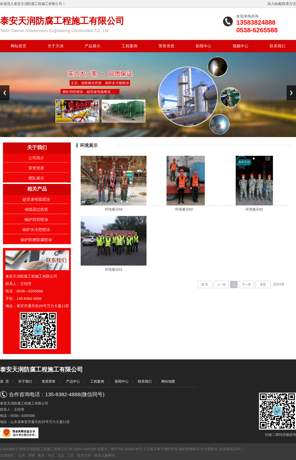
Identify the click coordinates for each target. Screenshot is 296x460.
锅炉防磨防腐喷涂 (36, 240)
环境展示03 (184, 209)
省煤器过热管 (36, 209)
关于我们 (25, 381)
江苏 (70, 455)
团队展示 (36, 178)
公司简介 (36, 158)
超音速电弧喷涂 (36, 199)
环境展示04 (114, 209)
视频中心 (240, 46)
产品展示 (92, 46)
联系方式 (289, 4)
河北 (51, 455)
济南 (31, 455)
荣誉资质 (166, 46)
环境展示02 (254, 209)
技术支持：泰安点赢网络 (96, 455)
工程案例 (129, 46)
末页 (263, 284)
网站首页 (18, 46)
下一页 (246, 284)
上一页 (221, 284)
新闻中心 (203, 46)
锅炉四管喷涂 (36, 219)
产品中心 (73, 381)
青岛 (41, 455)
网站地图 (168, 381)
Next (291, 92)
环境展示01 (114, 269)
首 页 (204, 284)
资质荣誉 (49, 381)
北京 (60, 455)
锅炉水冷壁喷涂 (36, 230)
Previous (4, 92)
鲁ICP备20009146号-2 (128, 449)
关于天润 (55, 46)
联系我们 (277, 46)
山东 (21, 455)
